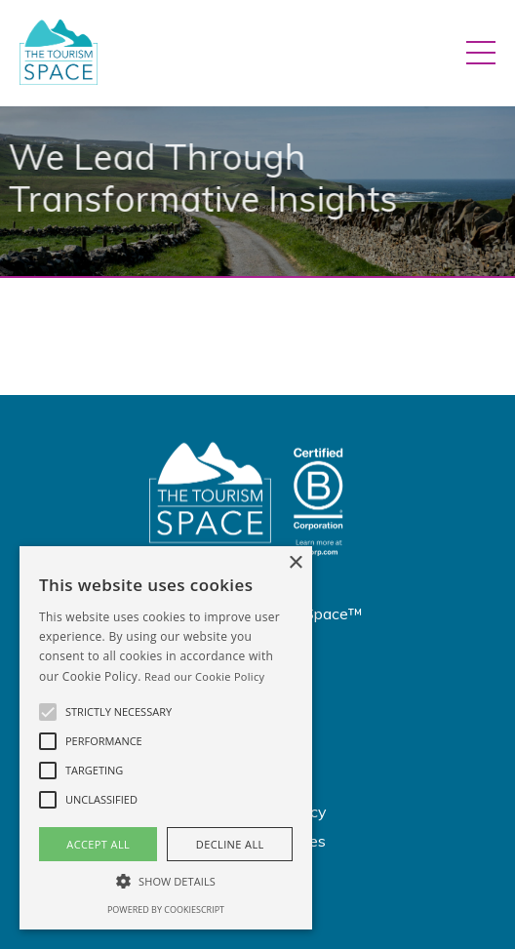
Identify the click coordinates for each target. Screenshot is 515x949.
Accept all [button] (98, 844)
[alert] (166, 737)
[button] (47, 712)
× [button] (295, 563)
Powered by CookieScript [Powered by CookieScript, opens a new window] (165, 909)
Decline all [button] (230, 844)
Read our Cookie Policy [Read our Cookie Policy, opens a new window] (204, 676)
